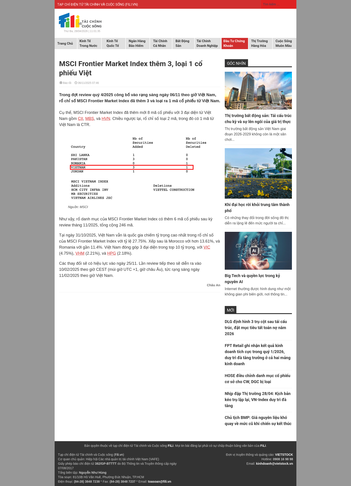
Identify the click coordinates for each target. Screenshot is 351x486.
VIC (206, 247)
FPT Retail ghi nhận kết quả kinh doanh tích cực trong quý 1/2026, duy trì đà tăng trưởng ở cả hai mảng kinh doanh (258, 354)
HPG (111, 253)
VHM (79, 253)
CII (80, 118)
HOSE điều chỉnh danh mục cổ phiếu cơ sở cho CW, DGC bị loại (257, 378)
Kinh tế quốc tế (113, 43)
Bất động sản (182, 43)
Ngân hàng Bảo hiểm (137, 43)
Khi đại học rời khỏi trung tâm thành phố (257, 207)
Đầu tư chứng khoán (234, 43)
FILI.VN (131, 4)
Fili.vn (119, 454)
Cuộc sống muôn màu (284, 43)
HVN (106, 118)
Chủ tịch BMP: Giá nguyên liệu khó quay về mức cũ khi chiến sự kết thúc (258, 420)
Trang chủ (65, 43)
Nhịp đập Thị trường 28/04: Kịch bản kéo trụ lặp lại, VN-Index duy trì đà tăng (258, 399)
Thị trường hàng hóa (259, 43)
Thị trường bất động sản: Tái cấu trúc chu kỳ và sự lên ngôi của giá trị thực (258, 118)
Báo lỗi (65, 82)
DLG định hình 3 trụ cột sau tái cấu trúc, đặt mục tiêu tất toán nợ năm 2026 (256, 327)
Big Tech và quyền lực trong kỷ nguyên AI (252, 278)
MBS (89, 118)
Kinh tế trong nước (88, 43)
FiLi (170, 445)
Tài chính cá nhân (160, 43)
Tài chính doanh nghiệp (207, 43)
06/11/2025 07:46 (87, 82)
